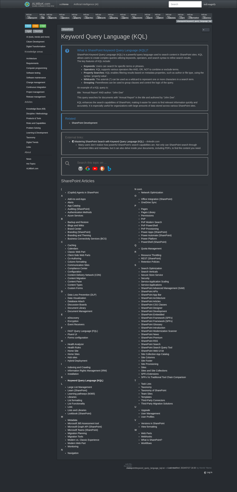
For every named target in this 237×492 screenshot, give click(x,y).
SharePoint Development (84, 123)
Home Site (73, 350)
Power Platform (149, 238)
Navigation (73, 453)
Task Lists (146, 383)
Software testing (33, 73)
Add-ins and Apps (77, 199)
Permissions (147, 215)
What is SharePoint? (151, 440)
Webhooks (146, 436)
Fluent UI (72, 334)
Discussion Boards (77, 304)
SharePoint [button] (67, 29)
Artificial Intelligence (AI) (86, 4)
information (193, 16)
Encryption (73, 321)
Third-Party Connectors (153, 400)
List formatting (75, 400)
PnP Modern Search (151, 222)
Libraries (72, 397)
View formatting (149, 426)
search (149, 16)
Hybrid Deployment (77, 360)
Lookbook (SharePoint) (79, 413)
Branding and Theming (79, 235)
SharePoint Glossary (151, 324)
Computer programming (36, 68)
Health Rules (74, 347)
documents (136, 16)
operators (64, 16)
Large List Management (80, 387)
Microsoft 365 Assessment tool (83, 423)
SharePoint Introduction (153, 327)
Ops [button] (42, 26)
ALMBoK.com (32, 168)
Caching (72, 245)
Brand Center (74, 228)
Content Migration (77, 278)
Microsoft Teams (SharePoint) (83, 430)
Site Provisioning (149, 364)
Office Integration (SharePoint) (156, 199)
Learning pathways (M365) (81, 393)
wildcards (100, 16)
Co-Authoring (74, 258)
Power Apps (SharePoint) (154, 232)
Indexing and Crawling (79, 367)
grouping (113, 16)
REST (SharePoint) (151, 258)
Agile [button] (28, 31)
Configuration (74, 271)
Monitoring (73, 446)
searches (88, 16)
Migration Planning (77, 433)
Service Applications (151, 285)
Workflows (146, 443)
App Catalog (74, 205)
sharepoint (31, 16)
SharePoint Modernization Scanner (159, 331)
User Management (150, 413)
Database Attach (76, 301)
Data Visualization (77, 298)
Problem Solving (33, 128)
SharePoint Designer (151, 308)
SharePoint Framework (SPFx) (157, 318)
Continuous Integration (36, 87)
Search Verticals (149, 271)
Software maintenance (36, 78)
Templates (146, 397)
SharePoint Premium (151, 337)
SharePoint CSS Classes (154, 304)
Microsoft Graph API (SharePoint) (85, 426)
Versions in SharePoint (153, 423)
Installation (73, 374)
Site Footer (146, 360)
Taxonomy (30, 137)
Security (145, 278)
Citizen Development (35, 42)
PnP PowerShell (149, 225)
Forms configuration (78, 337)
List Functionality (76, 403)
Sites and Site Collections (154, 370)
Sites (143, 367)
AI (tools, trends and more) (38, 37)
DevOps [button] (38, 31)
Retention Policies (150, 261)
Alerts (71, 202)
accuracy (206, 16)
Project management (35, 92)
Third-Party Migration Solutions (157, 403)
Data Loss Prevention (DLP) (82, 294)
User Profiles (147, 416)
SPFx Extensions (150, 374)
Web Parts (146, 433)
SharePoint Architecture (153, 298)
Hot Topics (30, 164)
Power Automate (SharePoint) (156, 235)
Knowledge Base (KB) (35, 109)
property (76, 16)
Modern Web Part (77, 443)
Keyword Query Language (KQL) (85, 380)
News (28, 159)
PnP (143, 219)
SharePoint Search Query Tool (156, 347)
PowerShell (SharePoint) (153, 242)
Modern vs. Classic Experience (83, 440)
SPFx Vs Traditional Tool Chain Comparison (163, 377)
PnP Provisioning (150, 228)
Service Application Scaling (155, 281)
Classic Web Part (76, 252)
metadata (171, 16)
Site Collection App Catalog (155, 354)
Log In (208, 472)
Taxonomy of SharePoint (153, 390)
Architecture (31, 58)
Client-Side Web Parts (79, 255)
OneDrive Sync (149, 202)
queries (124, 16)
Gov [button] (28, 26)
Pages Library (148, 212)
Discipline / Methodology (37, 113)
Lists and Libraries (77, 410)
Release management (35, 97)
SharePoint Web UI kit (152, 350)
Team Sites (147, 393)
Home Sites (73, 354)
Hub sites (72, 357)
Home (63, 4)
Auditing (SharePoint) (79, 209)
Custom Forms (75, 288)
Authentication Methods (80, 212)
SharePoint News (150, 334)
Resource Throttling (151, 255)
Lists (70, 407)
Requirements (32, 63)
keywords (52, 16)
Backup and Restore (78, 222)
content (159, 16)
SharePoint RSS (149, 341)
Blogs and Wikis (76, 225)
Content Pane (75, 281)
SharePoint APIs (149, 291)
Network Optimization (152, 192)
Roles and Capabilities (36, 123)
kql (42, 16)
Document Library (77, 308)
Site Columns (148, 357)
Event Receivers (76, 324)
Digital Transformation (35, 46)
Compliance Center (77, 268)
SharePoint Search (151, 344)
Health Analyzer (76, 344)
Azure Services (75, 215)
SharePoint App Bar (151, 294)
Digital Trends (32, 142)
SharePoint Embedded (152, 314)
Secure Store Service (152, 275)
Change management (35, 82)
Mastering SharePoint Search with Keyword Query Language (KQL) (109, 141)
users (181, 16)
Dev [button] (35, 26)
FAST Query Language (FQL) (83, 331)
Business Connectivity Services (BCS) (87, 238)
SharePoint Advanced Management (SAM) (163, 288)
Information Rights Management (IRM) (87, 370)
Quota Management (151, 248)
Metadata (72, 420)
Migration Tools (75, 436)
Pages (144, 209)
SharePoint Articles (151, 301)
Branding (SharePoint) (79, 232)
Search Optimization (151, 268)
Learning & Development (37, 133)
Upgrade (145, 410)
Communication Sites (78, 265)
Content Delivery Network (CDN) (84, 275)
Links (28, 147)
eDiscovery (73, 318)
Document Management (80, 311)
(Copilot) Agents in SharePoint (83, 192)
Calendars (73, 248)
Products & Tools (33, 118)
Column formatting (77, 261)
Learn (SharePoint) (77, 390)
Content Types (75, 285)
